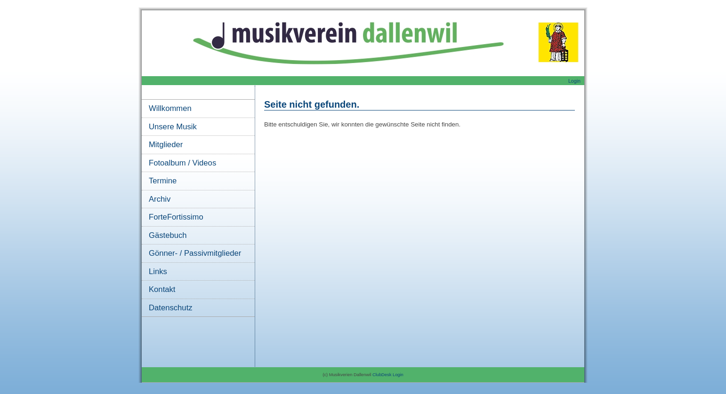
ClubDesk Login (387, 374)
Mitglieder (166, 144)
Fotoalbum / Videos (182, 162)
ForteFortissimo (176, 217)
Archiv (159, 199)
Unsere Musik (173, 126)
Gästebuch (168, 235)
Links (158, 271)
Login (574, 81)
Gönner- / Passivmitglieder (195, 253)
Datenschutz (171, 307)
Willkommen (170, 108)
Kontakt (162, 289)
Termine (163, 180)
